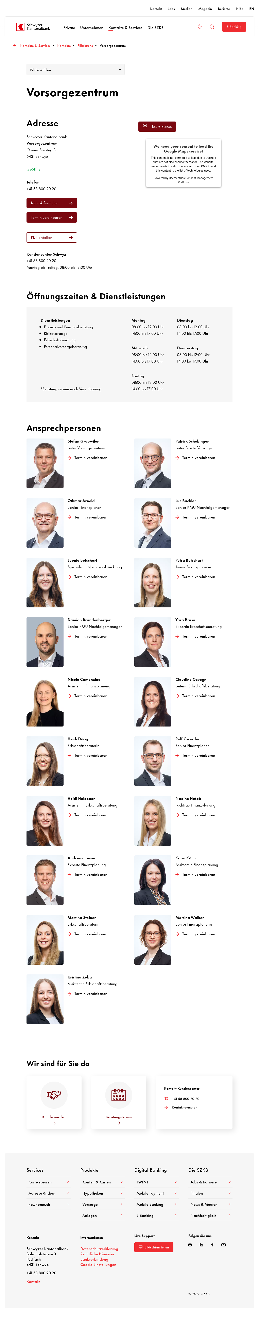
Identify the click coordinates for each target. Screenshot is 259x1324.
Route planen (157, 126)
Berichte (224, 8)
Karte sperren (49, 1182)
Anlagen (102, 1215)
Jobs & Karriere (210, 1182)
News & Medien (210, 1204)
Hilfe (239, 8)
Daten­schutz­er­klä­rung (99, 1248)
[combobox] (76, 69)
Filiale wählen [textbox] (40, 69)
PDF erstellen (52, 237)
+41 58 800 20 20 (41, 188)
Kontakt (156, 8)
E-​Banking (234, 26)
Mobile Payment (156, 1193)
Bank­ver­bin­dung (94, 1259)
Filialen (210, 1193)
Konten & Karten (102, 1182)
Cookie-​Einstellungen (98, 1264)
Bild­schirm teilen (154, 1246)
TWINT (156, 1182)
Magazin (205, 8)
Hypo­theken (102, 1193)
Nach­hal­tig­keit (210, 1215)
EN (251, 8)
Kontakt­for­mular (52, 203)
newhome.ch (49, 1204)
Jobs (171, 8)
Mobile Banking (156, 1204)
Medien (186, 8)
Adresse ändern (49, 1193)
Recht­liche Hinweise (97, 1254)
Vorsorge (102, 1204)
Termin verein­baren (52, 217)
